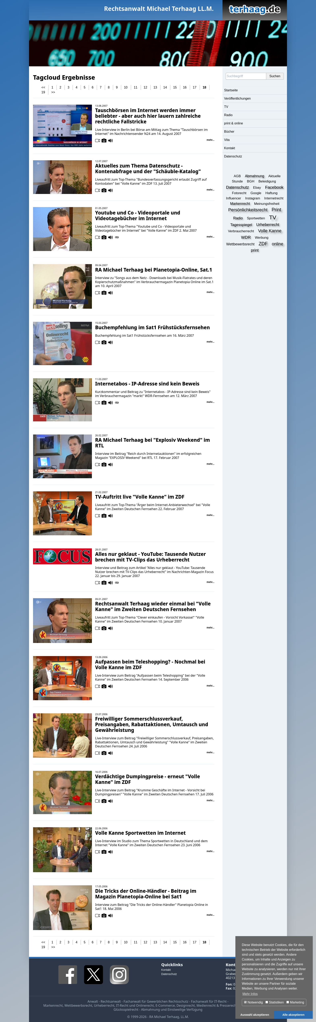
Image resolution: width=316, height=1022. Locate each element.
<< (43, 87)
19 (43, 92)
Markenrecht (53, 1005)
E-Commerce (165, 1005)
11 (135, 87)
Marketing (295, 1002)
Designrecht (186, 1005)
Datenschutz (233, 156)
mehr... (210, 140)
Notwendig (253, 1002)
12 (145, 87)
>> (53, 92)
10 (126, 87)
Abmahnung (150, 1009)
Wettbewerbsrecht (78, 1005)
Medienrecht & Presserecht (216, 1005)
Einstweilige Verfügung (184, 1009)
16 (185, 87)
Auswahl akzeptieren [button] (254, 1014)
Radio (228, 115)
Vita (227, 140)
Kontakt (229, 148)
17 (194, 87)
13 (155, 87)
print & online (233, 123)
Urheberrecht (104, 1005)
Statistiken (274, 1002)
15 (175, 87)
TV (226, 106)
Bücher (229, 131)
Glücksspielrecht (126, 1009)
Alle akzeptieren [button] (293, 1014)
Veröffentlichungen (237, 98)
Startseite (231, 90)
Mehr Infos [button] (250, 994)
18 (204, 87)
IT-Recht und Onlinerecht (135, 1005)
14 (165, 87)
